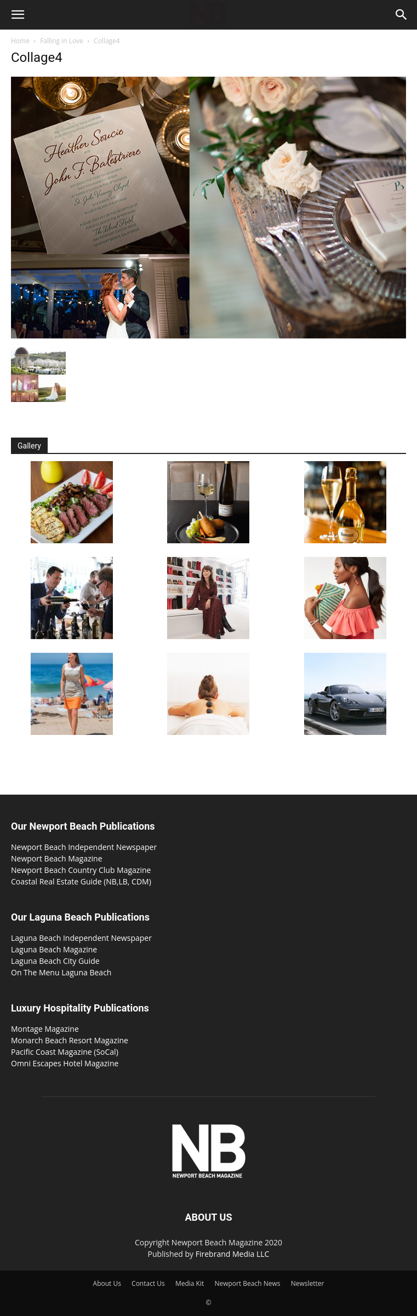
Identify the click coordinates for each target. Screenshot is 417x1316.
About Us (107, 1283)
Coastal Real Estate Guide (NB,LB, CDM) (81, 881)
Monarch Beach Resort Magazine (69, 1040)
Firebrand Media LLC (233, 1254)
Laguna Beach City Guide (55, 961)
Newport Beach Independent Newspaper (84, 847)
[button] (17, 15)
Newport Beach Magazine (56, 858)
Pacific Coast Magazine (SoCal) (64, 1052)
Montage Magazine (45, 1029)
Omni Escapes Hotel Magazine (64, 1063)
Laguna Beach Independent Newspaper (81, 938)
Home (20, 40)
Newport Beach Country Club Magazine (81, 870)
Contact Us (148, 1283)
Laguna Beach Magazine (54, 949)
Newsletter (307, 1283)
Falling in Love (61, 40)
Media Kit (189, 1283)
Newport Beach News (247, 1283)
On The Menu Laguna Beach (61, 972)
